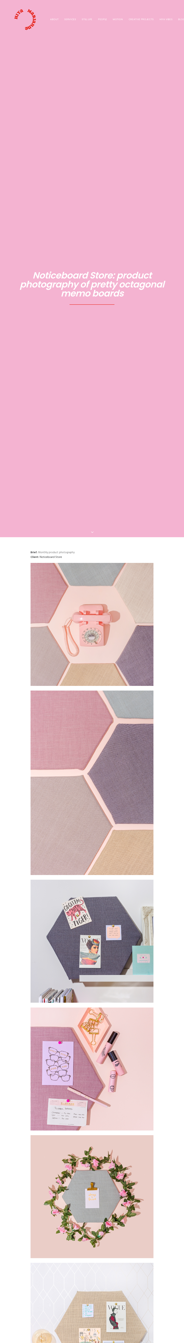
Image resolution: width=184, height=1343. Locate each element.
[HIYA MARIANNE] (20, 19)
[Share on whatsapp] (97, 1210)
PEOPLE (99, 19)
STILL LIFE (83, 19)
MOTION (114, 19)
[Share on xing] (106, 1210)
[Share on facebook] (73, 1210)
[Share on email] (111, 1210)
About (51, 19)
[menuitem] (51, 19)
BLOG (178, 19)
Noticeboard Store (51, 105)
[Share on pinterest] (87, 1210)
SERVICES (66, 19)
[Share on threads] (82, 1210)
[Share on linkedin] (92, 1210)
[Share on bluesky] (101, 1210)
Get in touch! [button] (92, 1305)
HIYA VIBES (162, 19)
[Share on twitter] (78, 1210)
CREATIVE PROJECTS (137, 19)
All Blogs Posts (92, 1244)
